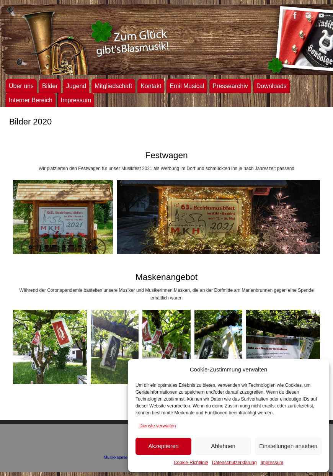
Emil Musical (187, 86)
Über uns (21, 86)
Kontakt (150, 86)
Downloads (271, 86)
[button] (63, 217)
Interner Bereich (30, 100)
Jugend (76, 86)
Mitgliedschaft (113, 86)
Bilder (50, 86)
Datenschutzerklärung (234, 462)
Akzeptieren (163, 446)
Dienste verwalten (157, 426)
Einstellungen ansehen (288, 446)
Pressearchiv (230, 86)
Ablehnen (223, 446)
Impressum (272, 462)
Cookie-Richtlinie (191, 462)
